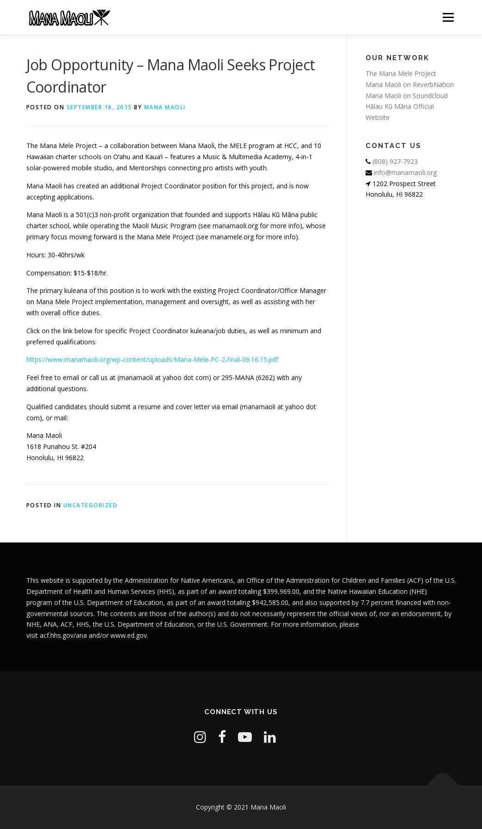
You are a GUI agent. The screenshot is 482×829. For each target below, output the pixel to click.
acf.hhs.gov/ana (63, 635)
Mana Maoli (165, 107)
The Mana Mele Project (401, 73)
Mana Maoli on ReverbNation (410, 84)
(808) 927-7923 (394, 161)
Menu (448, 17)
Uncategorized (90, 505)
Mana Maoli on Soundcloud (407, 95)
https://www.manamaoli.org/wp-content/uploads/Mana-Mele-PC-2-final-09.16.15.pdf (152, 359)
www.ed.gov (128, 635)
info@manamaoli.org (404, 172)
